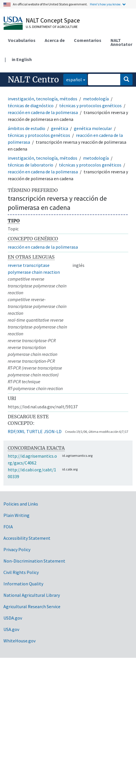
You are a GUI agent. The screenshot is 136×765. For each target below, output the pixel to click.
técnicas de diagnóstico (31, 105)
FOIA (8, 526)
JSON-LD (53, 431)
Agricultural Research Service (31, 606)
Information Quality (23, 584)
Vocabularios (22, 40)
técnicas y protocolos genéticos (90, 105)
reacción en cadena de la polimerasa (43, 112)
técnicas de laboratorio (30, 165)
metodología (96, 99)
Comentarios (87, 40)
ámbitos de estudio (26, 128)
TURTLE (34, 431)
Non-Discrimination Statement (34, 561)
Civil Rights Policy (21, 572)
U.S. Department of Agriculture (52, 27)
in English (22, 59)
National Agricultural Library (31, 595)
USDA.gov (12, 618)
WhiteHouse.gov (19, 641)
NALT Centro (33, 79)
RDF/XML (16, 431)
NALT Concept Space (53, 20)
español (72, 79)
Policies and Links (20, 504)
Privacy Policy (16, 549)
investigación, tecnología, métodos (42, 99)
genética (59, 128)
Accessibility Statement (26, 538)
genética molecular (93, 128)
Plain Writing (16, 515)
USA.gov (11, 629)
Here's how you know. (105, 4)
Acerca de (55, 40)
